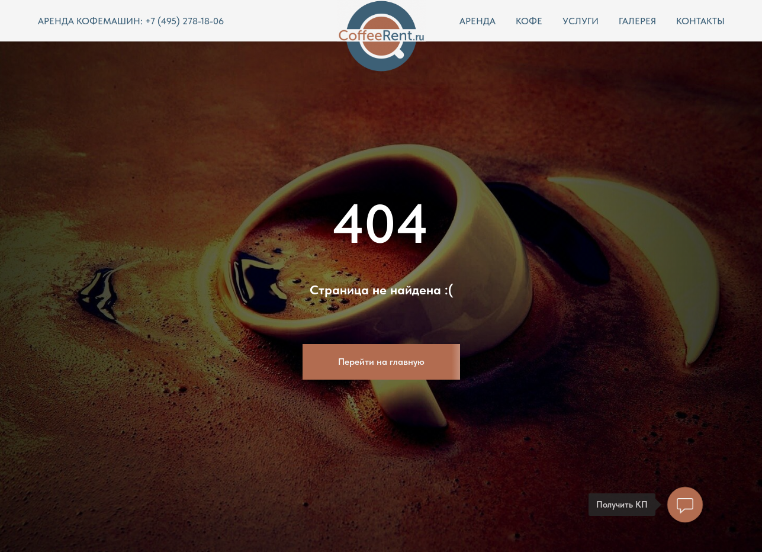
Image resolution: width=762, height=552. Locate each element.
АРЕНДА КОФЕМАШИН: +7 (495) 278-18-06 (131, 21)
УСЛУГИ (580, 21)
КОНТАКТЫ (700, 21)
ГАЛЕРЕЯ (637, 21)
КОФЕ (529, 21)
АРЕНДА (477, 21)
